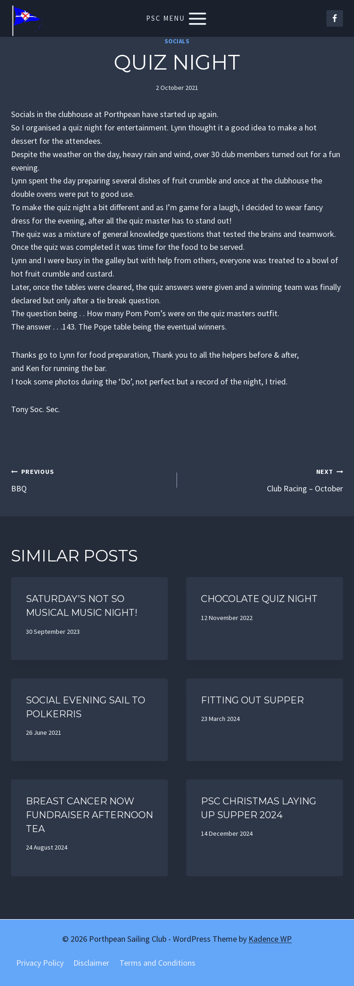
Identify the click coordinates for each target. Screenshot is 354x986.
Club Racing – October (264, 479)
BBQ (90, 479)
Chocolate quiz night (259, 598)
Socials (177, 41)
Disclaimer (91, 962)
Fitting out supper (252, 700)
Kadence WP (270, 938)
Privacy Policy (40, 962)
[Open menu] (177, 18)
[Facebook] (334, 18)
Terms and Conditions (157, 962)
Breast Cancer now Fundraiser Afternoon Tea (89, 815)
